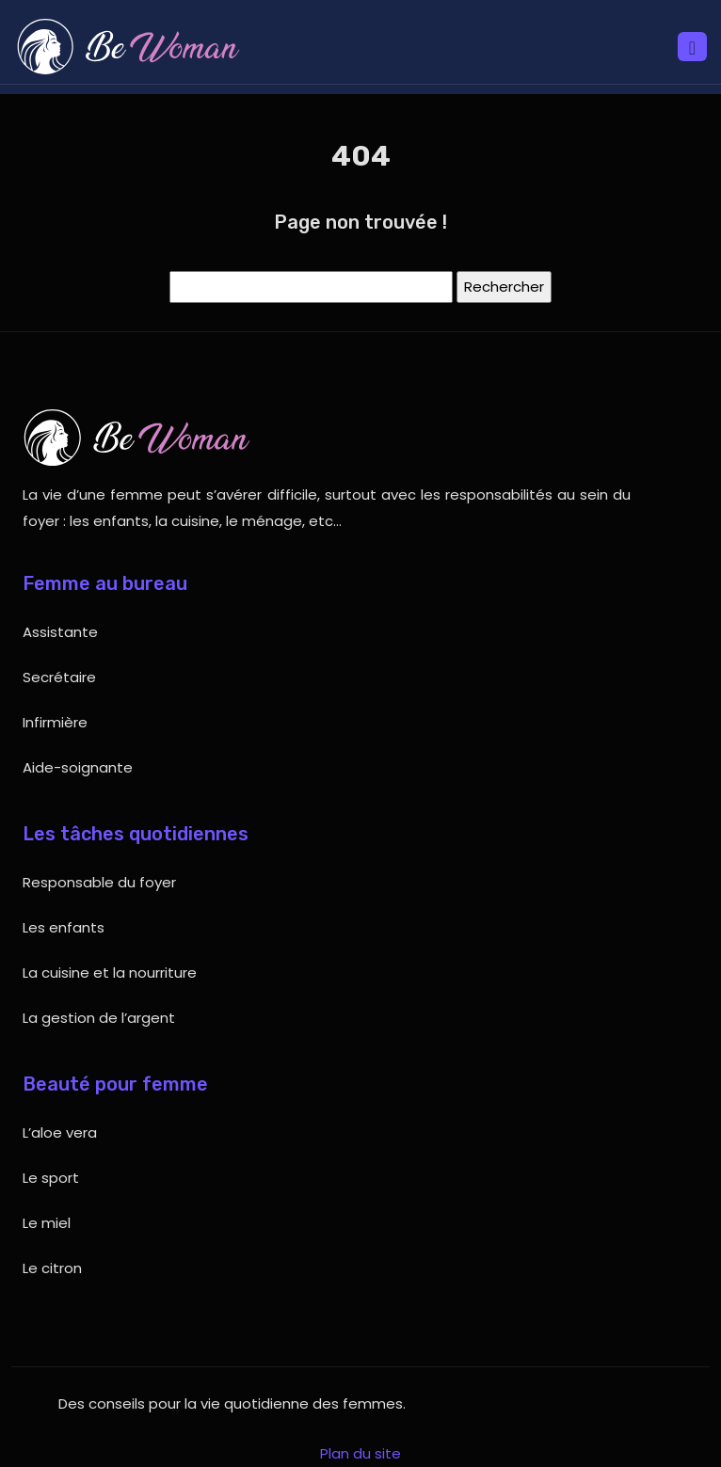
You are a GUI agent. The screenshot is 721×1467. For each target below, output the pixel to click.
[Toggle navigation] (692, 46)
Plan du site (360, 1453)
